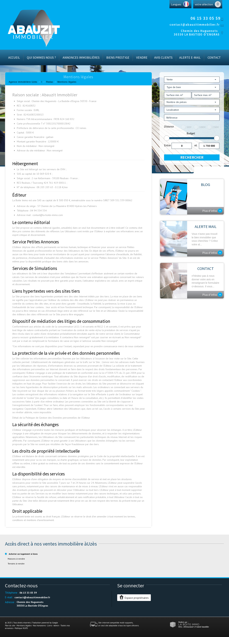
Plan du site (10, 625)
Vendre (141, 57)
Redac (49, 82)
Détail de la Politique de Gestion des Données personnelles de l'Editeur (51, 417)
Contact (214, 57)
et (195, 145)
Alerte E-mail (190, 57)
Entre (167, 145)
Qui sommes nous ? (41, 57)
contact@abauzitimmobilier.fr (195, 25)
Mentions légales (24, 625)
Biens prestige (117, 57)
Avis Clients (163, 57)
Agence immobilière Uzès (23, 82)
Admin (56, 625)
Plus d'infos (212, 210)
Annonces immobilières (81, 57)
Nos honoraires (39, 625)
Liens (49, 625)
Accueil (14, 57)
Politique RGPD (21, 628)
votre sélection (204, 4)
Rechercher (191, 157)
